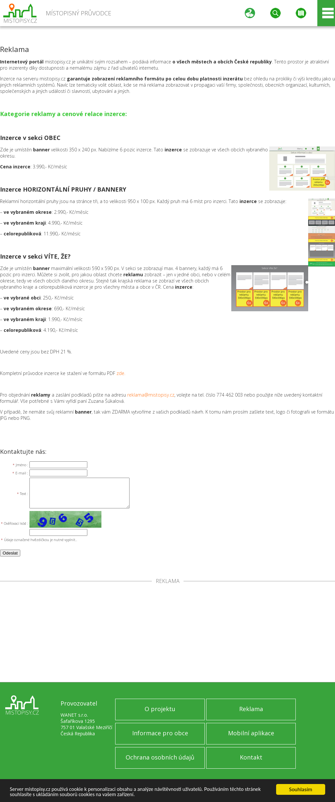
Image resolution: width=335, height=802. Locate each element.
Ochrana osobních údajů (160, 757)
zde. (120, 373)
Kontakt (251, 757)
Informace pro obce (160, 733)
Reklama (251, 709)
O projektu (160, 709)
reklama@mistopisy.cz (150, 395)
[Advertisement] (167, 633)
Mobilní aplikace (251, 733)
